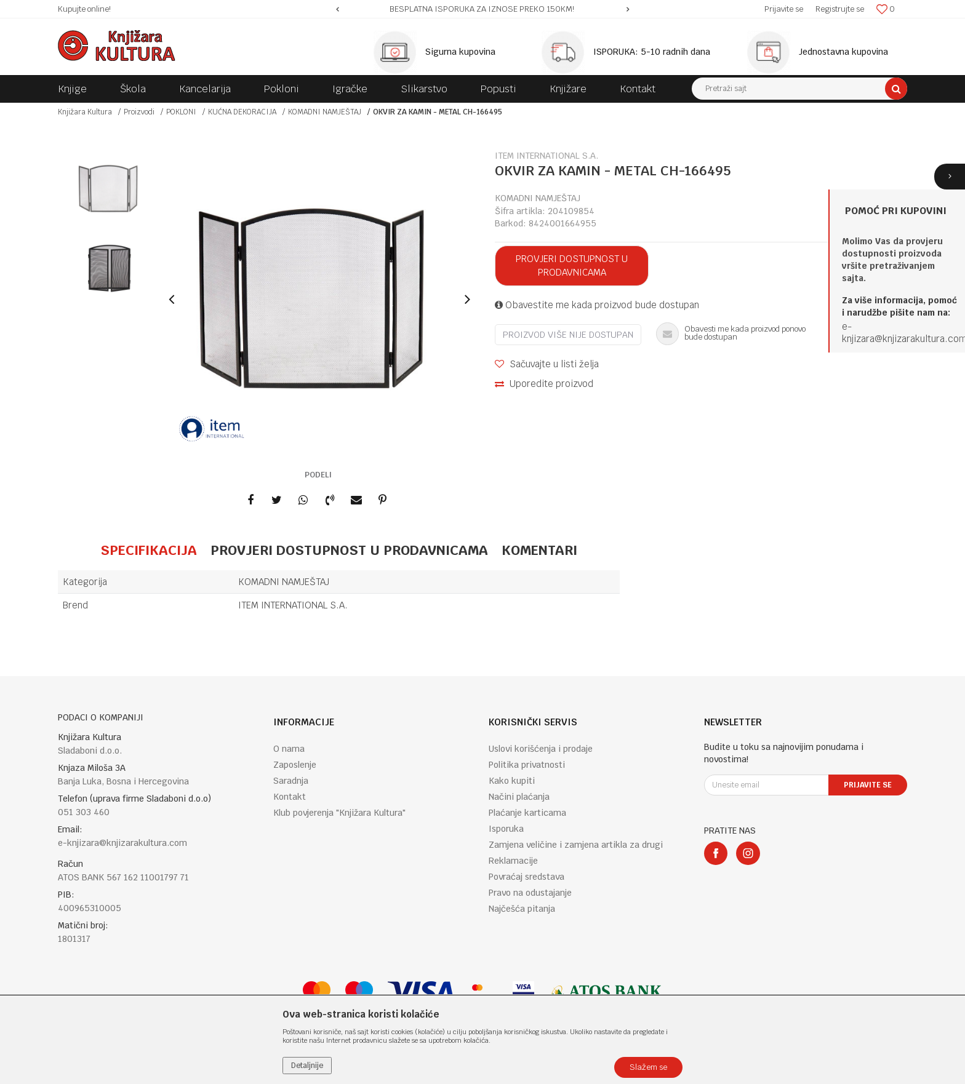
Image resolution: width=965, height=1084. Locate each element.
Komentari (539, 550)
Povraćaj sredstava (526, 876)
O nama (289, 748)
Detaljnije (307, 1065)
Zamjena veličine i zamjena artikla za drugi (576, 844)
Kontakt (289, 796)
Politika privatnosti (527, 764)
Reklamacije (513, 860)
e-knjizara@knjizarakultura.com (122, 842)
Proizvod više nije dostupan (568, 334)
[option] (482, 9)
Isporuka (506, 828)
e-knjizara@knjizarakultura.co (900, 333)
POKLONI (181, 112)
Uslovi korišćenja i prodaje (541, 748)
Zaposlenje (294, 764)
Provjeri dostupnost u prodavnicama (572, 265)
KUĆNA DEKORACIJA (242, 112)
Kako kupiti (512, 780)
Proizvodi (139, 112)
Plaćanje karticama (527, 812)
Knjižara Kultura (85, 112)
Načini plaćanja (519, 796)
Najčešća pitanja (522, 908)
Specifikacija (148, 550)
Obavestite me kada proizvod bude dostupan (597, 305)
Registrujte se (839, 9)
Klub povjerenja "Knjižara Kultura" (339, 812)
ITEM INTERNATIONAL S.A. (293, 605)
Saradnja (290, 780)
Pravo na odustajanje (530, 892)
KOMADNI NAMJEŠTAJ (324, 112)
